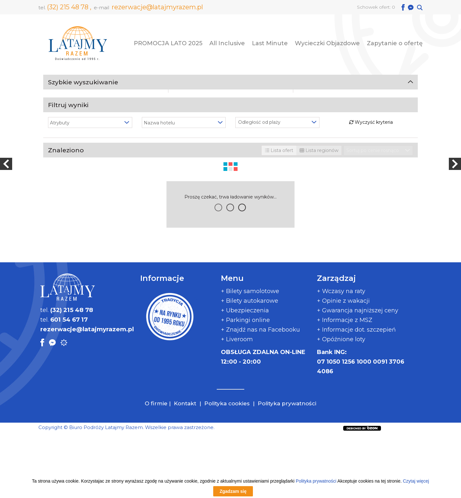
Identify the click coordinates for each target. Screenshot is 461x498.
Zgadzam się (233, 491)
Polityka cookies (227, 466)
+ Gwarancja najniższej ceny (357, 372)
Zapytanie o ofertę (395, 43)
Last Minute (270, 43)
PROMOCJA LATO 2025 (168, 43)
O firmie (156, 466)
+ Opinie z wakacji (343, 363)
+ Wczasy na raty (341, 353)
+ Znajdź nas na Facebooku (260, 392)
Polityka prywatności (287, 466)
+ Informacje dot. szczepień (356, 392)
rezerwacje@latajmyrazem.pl (157, 7)
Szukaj (230, 238)
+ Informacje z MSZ (344, 382)
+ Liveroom (237, 401)
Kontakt (186, 466)
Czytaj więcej (416, 481)
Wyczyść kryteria (371, 278)
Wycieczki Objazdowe (327, 43)
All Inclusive (227, 43)
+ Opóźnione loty (341, 401)
